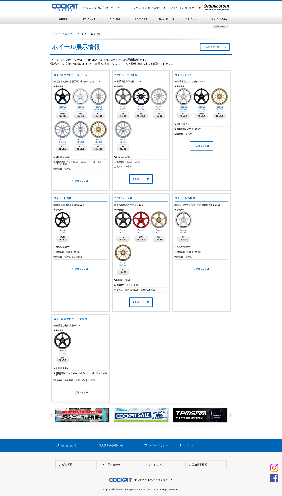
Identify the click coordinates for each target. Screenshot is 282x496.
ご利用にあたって (65, 445)
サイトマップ (156, 464)
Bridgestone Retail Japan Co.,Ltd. (143, 489)
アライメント (89, 19)
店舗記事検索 (200, 464)
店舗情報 (63, 19)
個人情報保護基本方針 (112, 445)
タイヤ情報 (115, 19)
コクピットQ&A (219, 19)
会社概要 (67, 464)
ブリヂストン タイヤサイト (185, 7)
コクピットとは (193, 19)
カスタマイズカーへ (216, 47)
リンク (189, 445)
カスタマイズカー (141, 19)
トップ (53, 34)
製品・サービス (167, 19)
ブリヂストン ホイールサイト (149, 7)
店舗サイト (81, 181)
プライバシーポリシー (155, 445)
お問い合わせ (220, 26)
